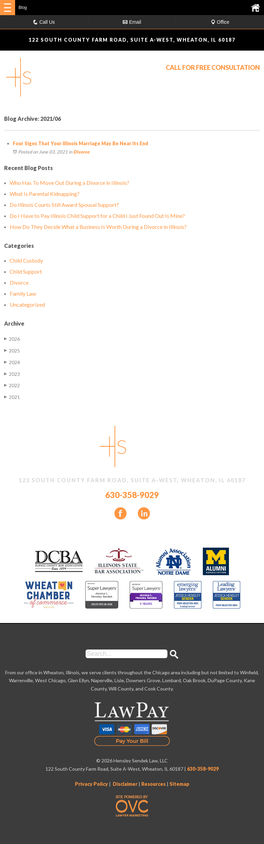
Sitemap (179, 784)
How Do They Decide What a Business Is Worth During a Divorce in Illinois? (98, 226)
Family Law (23, 293)
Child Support (26, 271)
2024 (12, 362)
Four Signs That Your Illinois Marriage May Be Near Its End (80, 143)
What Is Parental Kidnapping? (44, 193)
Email (132, 22)
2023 (12, 374)
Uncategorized (27, 304)
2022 (12, 385)
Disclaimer (125, 784)
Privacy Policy (91, 784)
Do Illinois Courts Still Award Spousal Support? (64, 204)
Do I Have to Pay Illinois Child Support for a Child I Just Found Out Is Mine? (97, 215)
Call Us (44, 22)
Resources (153, 784)
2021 (12, 397)
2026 (12, 339)
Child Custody (26, 260)
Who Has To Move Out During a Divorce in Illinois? (69, 182)
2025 (12, 351)
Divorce (81, 152)
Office (220, 22)
